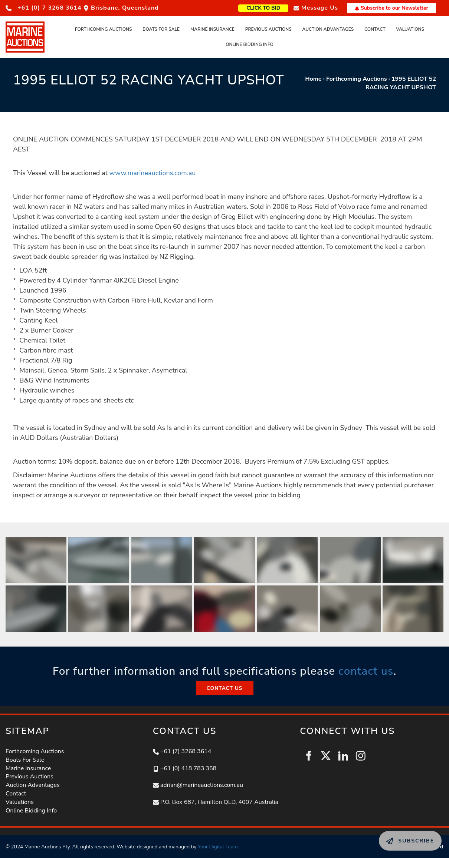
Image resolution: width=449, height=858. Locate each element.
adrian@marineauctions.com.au (201, 785)
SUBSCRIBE (395, 835)
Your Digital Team (218, 846)
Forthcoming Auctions (103, 29)
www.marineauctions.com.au (152, 172)
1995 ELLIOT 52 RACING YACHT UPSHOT (401, 83)
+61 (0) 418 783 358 (188, 768)
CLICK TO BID (275, 7)
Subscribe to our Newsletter (391, 7)
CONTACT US (224, 685)
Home (313, 79)
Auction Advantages (328, 29)
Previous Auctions (268, 29)
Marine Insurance (212, 29)
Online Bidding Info (249, 44)
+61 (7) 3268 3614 (186, 751)
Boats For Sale (161, 29)
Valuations (410, 29)
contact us (365, 671)
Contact (374, 29)
